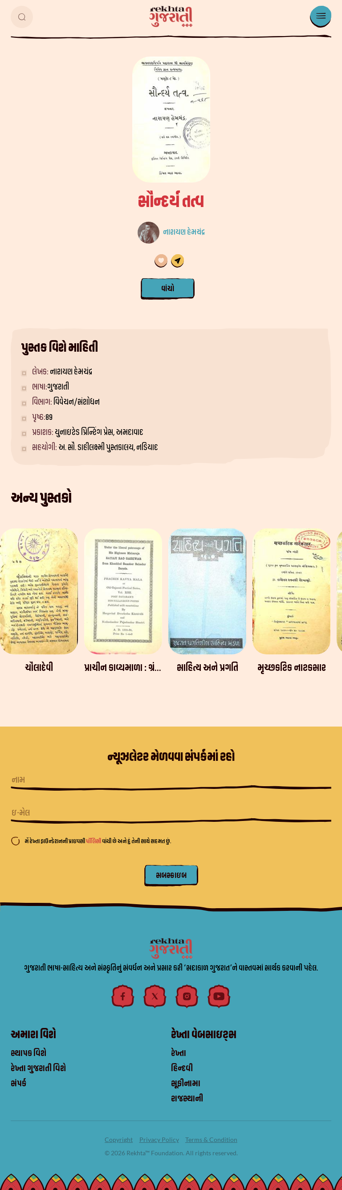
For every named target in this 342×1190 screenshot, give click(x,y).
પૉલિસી (94, 841)
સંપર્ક (18, 1083)
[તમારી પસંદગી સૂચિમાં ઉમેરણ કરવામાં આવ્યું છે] (161, 261)
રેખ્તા (178, 1053)
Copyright (119, 1139)
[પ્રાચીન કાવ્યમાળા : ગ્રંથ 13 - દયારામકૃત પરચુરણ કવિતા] (123, 591)
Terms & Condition (211, 1139)
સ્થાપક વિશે (28, 1053)
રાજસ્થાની (187, 1098)
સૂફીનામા (185, 1083)
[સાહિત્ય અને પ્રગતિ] (207, 591)
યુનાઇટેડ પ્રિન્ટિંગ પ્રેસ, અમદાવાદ (99, 432)
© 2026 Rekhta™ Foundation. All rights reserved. (171, 1153)
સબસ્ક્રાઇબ (171, 875)
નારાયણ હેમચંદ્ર (184, 232)
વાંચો (167, 289)
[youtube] (219, 996)
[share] (177, 261)
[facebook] (123, 996)
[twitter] (155, 996)
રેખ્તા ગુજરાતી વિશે (38, 1068)
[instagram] (187, 996)
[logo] (171, 16)
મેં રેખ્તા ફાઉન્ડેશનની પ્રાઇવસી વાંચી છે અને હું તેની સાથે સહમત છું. (97, 841)
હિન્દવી (182, 1068)
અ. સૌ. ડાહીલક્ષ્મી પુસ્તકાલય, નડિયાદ (108, 447)
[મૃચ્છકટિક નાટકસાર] (291, 591)
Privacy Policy (159, 1139)
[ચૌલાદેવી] (39, 591)
